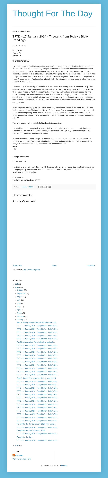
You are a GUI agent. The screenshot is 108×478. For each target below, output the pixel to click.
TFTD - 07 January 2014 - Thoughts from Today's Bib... (37, 411)
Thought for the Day (24, 437)
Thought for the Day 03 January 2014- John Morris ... (36, 424)
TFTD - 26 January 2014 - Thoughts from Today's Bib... (37, 345)
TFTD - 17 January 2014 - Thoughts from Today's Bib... (37, 375)
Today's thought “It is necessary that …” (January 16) (36, 378)
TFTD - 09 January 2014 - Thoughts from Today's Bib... (37, 404)
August (20, 297)
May (19, 307)
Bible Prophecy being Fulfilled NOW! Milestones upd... (37, 322)
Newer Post (17, 266)
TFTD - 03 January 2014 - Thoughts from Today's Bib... (37, 427)
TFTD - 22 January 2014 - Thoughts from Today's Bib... (37, 358)
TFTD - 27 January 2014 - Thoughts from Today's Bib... (37, 339)
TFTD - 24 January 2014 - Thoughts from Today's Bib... (37, 352)
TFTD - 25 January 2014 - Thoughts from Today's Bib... (37, 349)
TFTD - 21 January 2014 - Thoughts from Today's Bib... (37, 362)
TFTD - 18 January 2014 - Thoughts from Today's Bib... (37, 372)
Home (54, 266)
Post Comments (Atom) (31, 270)
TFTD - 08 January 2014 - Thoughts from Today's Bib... (37, 408)
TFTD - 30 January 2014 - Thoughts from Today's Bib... (37, 329)
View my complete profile (22, 459)
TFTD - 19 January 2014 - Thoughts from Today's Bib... (37, 368)
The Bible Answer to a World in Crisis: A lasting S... (36, 342)
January (20, 320)
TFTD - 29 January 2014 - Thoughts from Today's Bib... (37, 332)
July (19, 300)
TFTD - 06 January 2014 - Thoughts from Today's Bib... (37, 414)
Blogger (64, 466)
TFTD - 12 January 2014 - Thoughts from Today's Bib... (37, 395)
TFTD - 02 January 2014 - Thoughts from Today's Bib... (37, 434)
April (19, 310)
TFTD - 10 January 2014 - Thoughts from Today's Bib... (37, 401)
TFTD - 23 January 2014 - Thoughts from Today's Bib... (37, 355)
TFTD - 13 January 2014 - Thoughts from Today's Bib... (37, 391)
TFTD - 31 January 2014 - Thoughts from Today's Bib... (37, 326)
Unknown (19, 455)
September (21, 293)
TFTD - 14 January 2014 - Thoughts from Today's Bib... (37, 388)
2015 (17, 284)
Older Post (91, 266)
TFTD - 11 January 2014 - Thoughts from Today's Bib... (37, 398)
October (20, 290)
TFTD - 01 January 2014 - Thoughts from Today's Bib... (37, 440)
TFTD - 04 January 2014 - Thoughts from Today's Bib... (37, 421)
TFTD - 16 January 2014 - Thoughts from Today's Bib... (37, 381)
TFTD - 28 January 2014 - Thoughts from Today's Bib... (37, 336)
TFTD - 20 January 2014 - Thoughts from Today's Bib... (37, 365)
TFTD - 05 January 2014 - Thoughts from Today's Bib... (37, 417)
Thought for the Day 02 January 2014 (31, 431)
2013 (17, 445)
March (19, 313)
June (19, 303)
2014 (17, 287)
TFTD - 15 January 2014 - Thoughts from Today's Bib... (37, 385)
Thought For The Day (53, 13)
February (20, 316)
